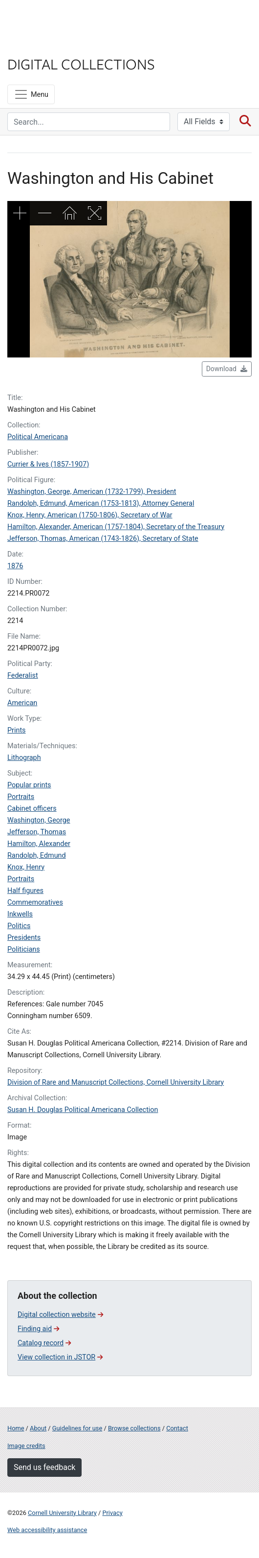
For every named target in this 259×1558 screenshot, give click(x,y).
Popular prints (29, 785)
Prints (16, 730)
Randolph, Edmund (36, 855)
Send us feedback (44, 1467)
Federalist (22, 675)
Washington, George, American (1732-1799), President (91, 492)
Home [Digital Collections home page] (15, 1428)
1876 (15, 566)
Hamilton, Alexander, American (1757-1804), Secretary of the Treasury (115, 527)
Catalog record (44, 1343)
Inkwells (20, 914)
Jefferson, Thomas (36, 832)
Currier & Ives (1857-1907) (48, 464)
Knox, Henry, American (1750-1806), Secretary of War (90, 515)
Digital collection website (60, 1315)
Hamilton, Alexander (38, 844)
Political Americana (37, 437)
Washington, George (38, 820)
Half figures (25, 891)
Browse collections (134, 1428)
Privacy (112, 1512)
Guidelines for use (77, 1428)
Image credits (26, 1445)
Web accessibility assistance (47, 1530)
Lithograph (24, 758)
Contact (177, 1428)
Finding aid (38, 1329)
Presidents (24, 938)
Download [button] (226, 369)
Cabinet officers (32, 808)
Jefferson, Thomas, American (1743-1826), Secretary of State (102, 538)
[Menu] (31, 94)
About (38, 1428)
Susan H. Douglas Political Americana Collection (82, 1110)
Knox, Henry (25, 867)
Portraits (20, 797)
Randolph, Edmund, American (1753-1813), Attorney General (100, 503)
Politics (18, 926)
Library (36, 45)
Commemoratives (35, 902)
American (22, 703)
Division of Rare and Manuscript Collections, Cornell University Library (115, 1082)
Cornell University (56, 19)
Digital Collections (81, 63)
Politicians (23, 949)
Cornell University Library (62, 1512)
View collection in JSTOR (60, 1357)
